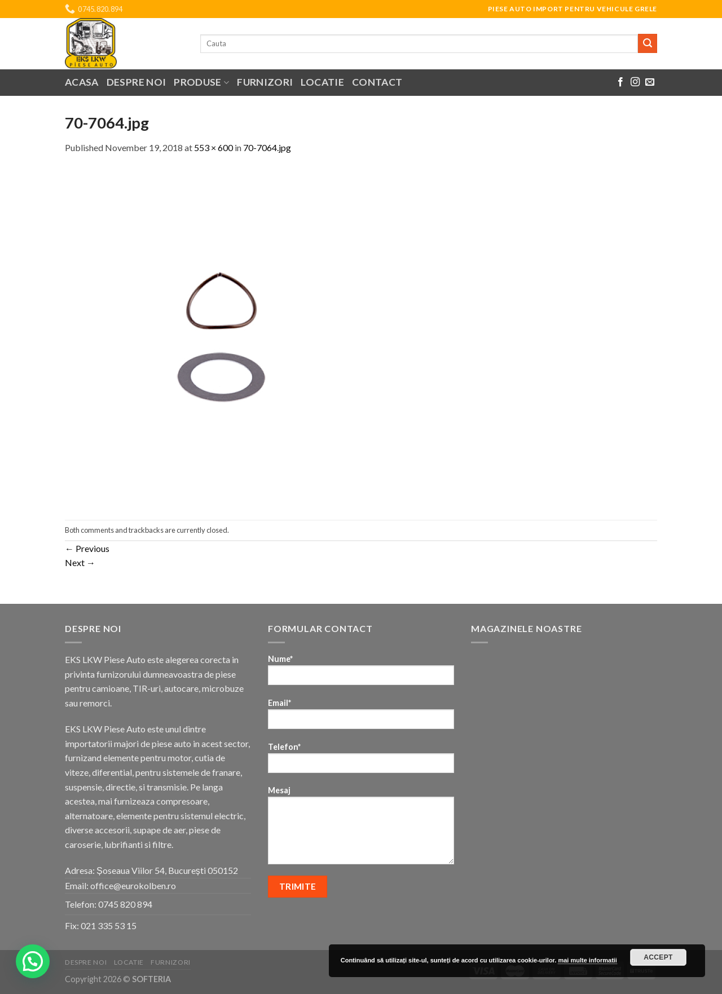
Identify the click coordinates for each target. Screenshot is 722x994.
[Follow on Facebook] (620, 82)
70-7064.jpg (267, 147)
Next (80, 562)
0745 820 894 (125, 904)
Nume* (361, 673)
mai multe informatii (587, 960)
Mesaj (361, 828)
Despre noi (136, 82)
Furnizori (265, 82)
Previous (87, 548)
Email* (361, 717)
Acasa (82, 82)
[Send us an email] (649, 82)
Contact (377, 82)
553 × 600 (213, 147)
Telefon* (361, 761)
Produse (201, 82)
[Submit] (647, 43)
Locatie (322, 82)
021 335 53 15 (109, 925)
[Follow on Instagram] (635, 82)
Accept (658, 957)
